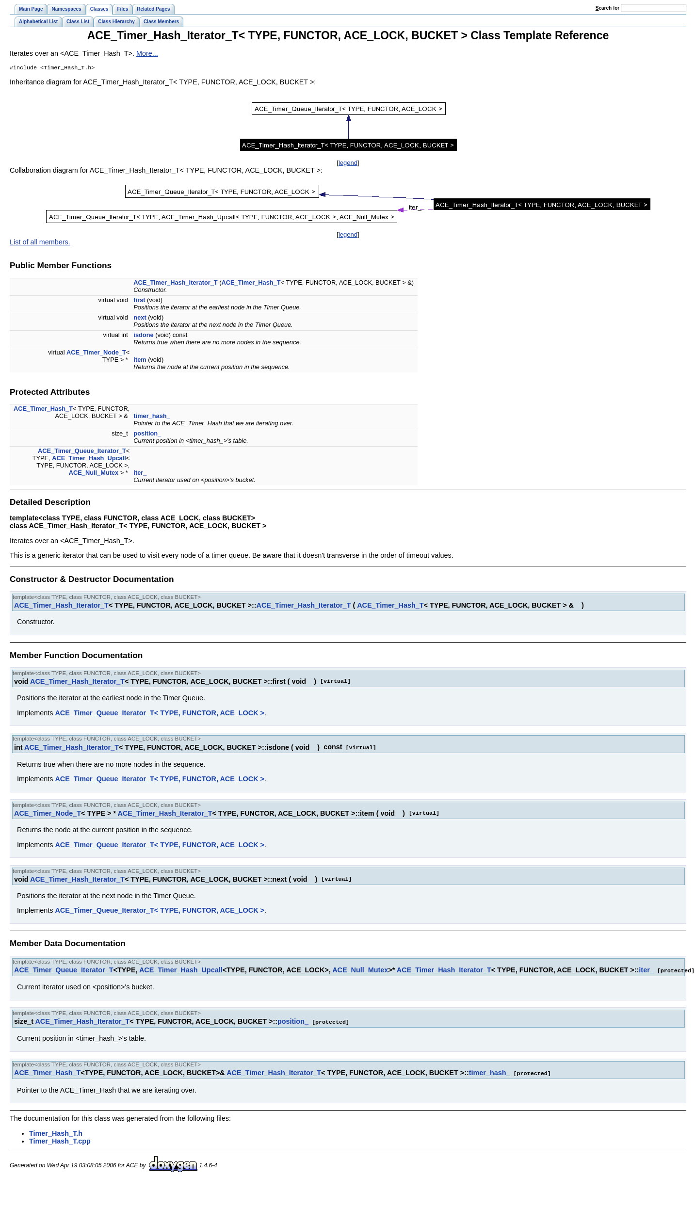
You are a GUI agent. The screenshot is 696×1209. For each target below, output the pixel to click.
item (139, 360)
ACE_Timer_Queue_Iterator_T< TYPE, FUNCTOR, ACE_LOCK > (159, 714)
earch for (607, 8)
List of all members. (40, 243)
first (139, 301)
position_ (147, 434)
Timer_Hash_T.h (55, 1132)
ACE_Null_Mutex (93, 473)
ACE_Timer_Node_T (96, 353)
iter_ (139, 473)
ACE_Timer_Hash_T (250, 283)
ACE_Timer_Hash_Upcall (89, 459)
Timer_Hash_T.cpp (60, 1140)
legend (348, 163)
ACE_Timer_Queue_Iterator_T (82, 451)
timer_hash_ (151, 416)
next (139, 318)
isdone (143, 335)
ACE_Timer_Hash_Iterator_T (175, 283)
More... (147, 53)
